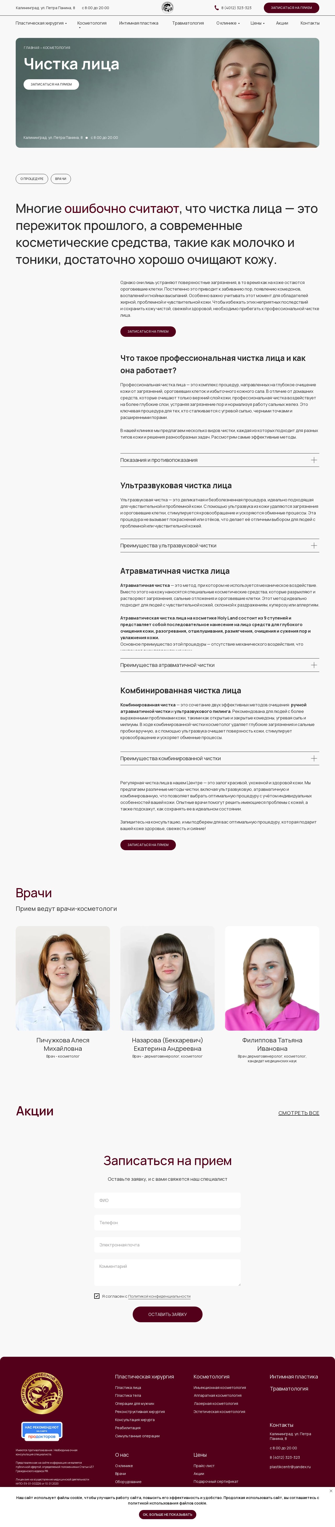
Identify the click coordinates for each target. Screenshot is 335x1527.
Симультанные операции (137, 1436)
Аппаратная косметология (218, 1396)
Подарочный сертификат (216, 1482)
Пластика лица (128, 1388)
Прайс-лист (204, 1466)
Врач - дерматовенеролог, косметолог (167, 1056)
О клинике (226, 23)
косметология (56, 48)
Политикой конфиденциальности (159, 1297)
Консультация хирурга (135, 1420)
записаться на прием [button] (291, 7)
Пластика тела (128, 1396)
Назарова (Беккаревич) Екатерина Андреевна (167, 1044)
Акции (282, 23)
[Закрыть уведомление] (331, 1491)
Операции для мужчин (134, 1404)
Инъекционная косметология (220, 1388)
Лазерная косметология (216, 1404)
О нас (122, 1455)
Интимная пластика (138, 23)
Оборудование (128, 1482)
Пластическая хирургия (40, 23)
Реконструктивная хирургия (140, 1412)
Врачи (62, 179)
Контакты (310, 23)
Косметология (92, 23)
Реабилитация (128, 1428)
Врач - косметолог (63, 1056)
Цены (256, 23)
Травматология (188, 23)
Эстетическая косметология (219, 1412)
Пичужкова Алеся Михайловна (63, 1044)
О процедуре (32, 179)
